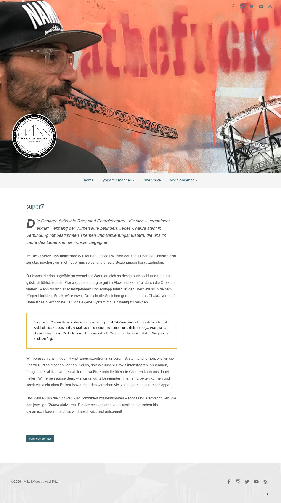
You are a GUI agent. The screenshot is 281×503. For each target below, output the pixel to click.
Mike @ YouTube (260, 6)
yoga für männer (117, 180)
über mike (152, 180)
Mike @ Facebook (233, 6)
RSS (270, 6)
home (89, 180)
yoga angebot (182, 180)
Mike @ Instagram (242, 6)
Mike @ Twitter (251, 6)
